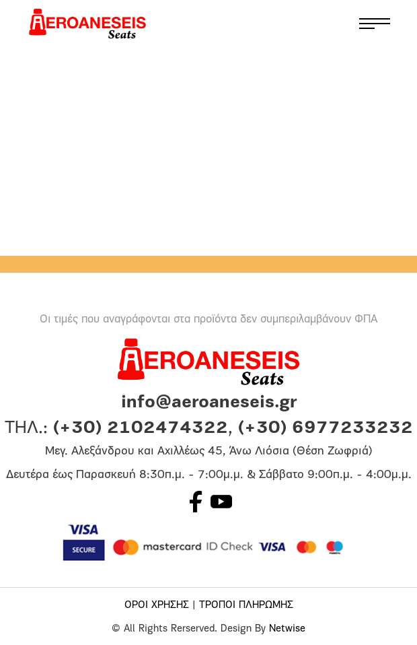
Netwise (287, 629)
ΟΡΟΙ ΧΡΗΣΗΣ (156, 606)
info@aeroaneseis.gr (209, 403)
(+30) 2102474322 (140, 428)
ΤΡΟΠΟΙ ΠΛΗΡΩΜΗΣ (246, 606)
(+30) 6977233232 (325, 428)
